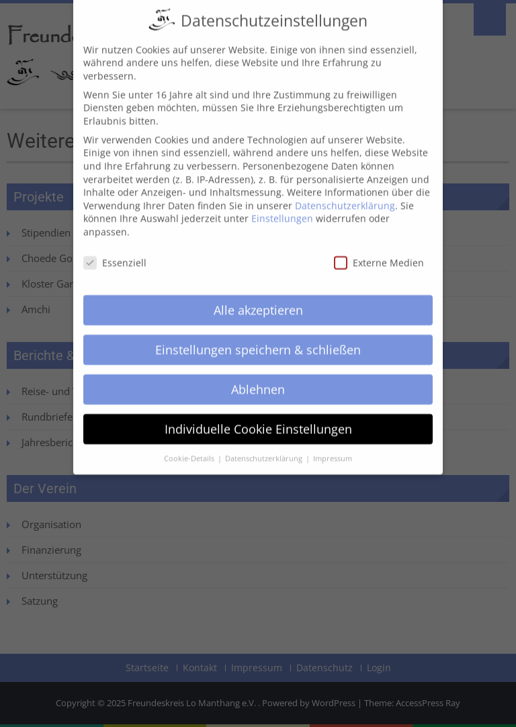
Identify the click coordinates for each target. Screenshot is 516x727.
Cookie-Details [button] (190, 446)
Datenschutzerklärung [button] (264, 446)
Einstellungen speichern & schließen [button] (258, 337)
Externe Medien (379, 250)
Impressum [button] (332, 446)
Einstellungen (282, 206)
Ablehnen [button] (258, 377)
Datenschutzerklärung (345, 193)
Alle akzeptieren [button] (258, 298)
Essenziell (114, 250)
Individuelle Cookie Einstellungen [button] (258, 417)
